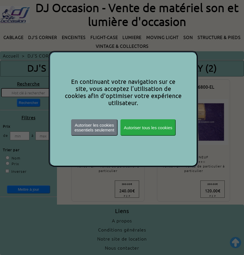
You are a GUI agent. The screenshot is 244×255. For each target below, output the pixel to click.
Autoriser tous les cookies (148, 127)
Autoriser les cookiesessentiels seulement (94, 127)
